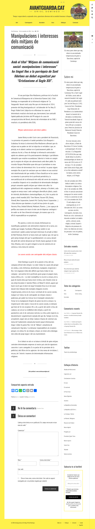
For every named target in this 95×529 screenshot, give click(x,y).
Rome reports (67, 441)
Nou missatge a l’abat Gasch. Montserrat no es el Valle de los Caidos (73, 333)
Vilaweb (66, 449)
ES (63, 2)
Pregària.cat (67, 432)
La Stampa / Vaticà (69, 414)
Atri (17, 22)
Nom (20, 460)
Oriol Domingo (14, 31)
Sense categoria (79, 294)
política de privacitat (75, 504)
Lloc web (20, 469)
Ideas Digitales (68, 396)
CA (61, 2)
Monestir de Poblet (69, 423)
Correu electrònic (45, 460)
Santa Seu (66, 445)
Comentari (21, 430)
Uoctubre (42, 22)
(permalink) (32, 397)
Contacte (75, 22)
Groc (52, 22)
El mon (66, 383)
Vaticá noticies (68, 454)
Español (81, 525)
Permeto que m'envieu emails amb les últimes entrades (72, 490)
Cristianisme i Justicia (69, 378)
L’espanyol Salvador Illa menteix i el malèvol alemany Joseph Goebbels (73, 315)
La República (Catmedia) (70, 405)
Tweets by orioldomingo (70, 352)
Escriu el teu (40, 408)
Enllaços (63, 22)
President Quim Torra (69, 436)
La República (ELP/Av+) (70, 409)
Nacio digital (67, 427)
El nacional (67, 387)
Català (81, 523)
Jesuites (66, 401)
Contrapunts (28, 22)
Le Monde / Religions (69, 418)
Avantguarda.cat (46, 7)
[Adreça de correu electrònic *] (73, 484)
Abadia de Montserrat (70, 369)
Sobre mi (59, 523)
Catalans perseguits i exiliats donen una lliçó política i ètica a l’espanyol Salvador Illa (73, 324)
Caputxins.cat (67, 374)
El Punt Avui (67, 392)
